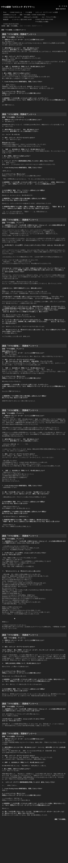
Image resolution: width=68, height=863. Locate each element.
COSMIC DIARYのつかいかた (12, 17)
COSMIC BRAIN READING (11, 24)
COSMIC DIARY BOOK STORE (44, 19)
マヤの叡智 (28, 12)
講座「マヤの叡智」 (13, 26)
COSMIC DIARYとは (16, 12)
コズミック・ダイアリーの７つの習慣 (46, 12)
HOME (3, 26)
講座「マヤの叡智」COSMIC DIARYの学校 (32, 14)
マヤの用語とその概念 (41, 21)
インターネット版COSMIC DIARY (22, 19)
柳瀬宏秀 (5, 19)
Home (4, 12)
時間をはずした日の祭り (31, 17)
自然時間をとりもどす (9, 14)
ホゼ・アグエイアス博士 (49, 17)
